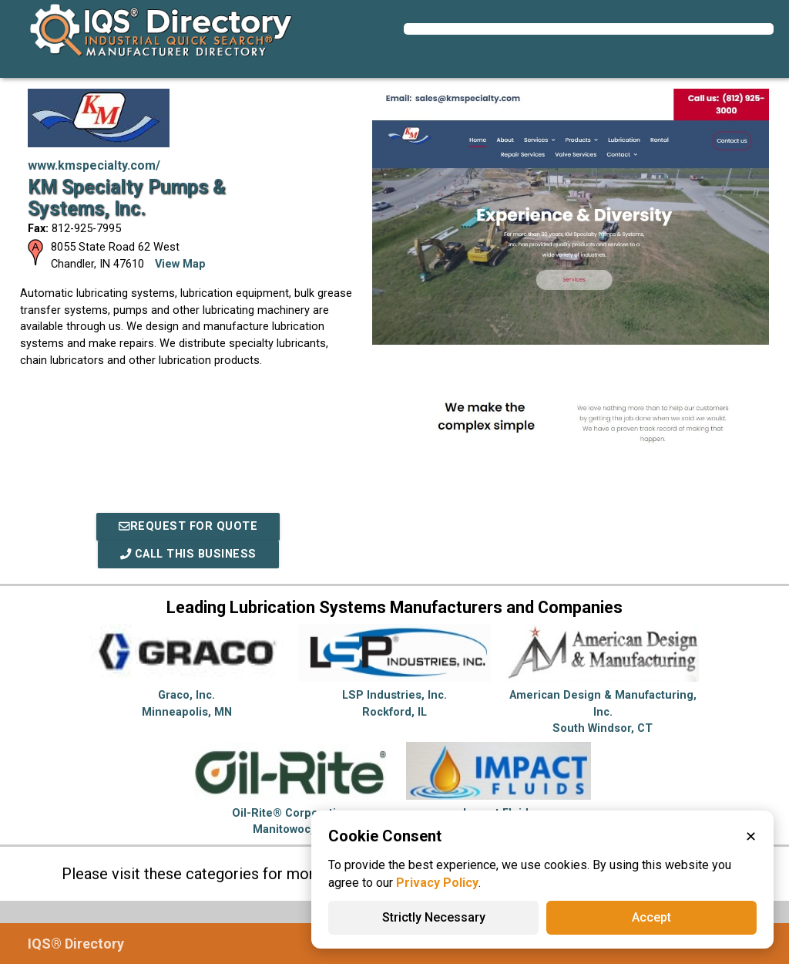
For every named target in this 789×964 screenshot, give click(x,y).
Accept (651, 917)
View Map (180, 264)
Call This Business (188, 554)
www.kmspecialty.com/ (94, 165)
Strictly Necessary (433, 917)
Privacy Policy (437, 882)
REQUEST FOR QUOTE (188, 526)
